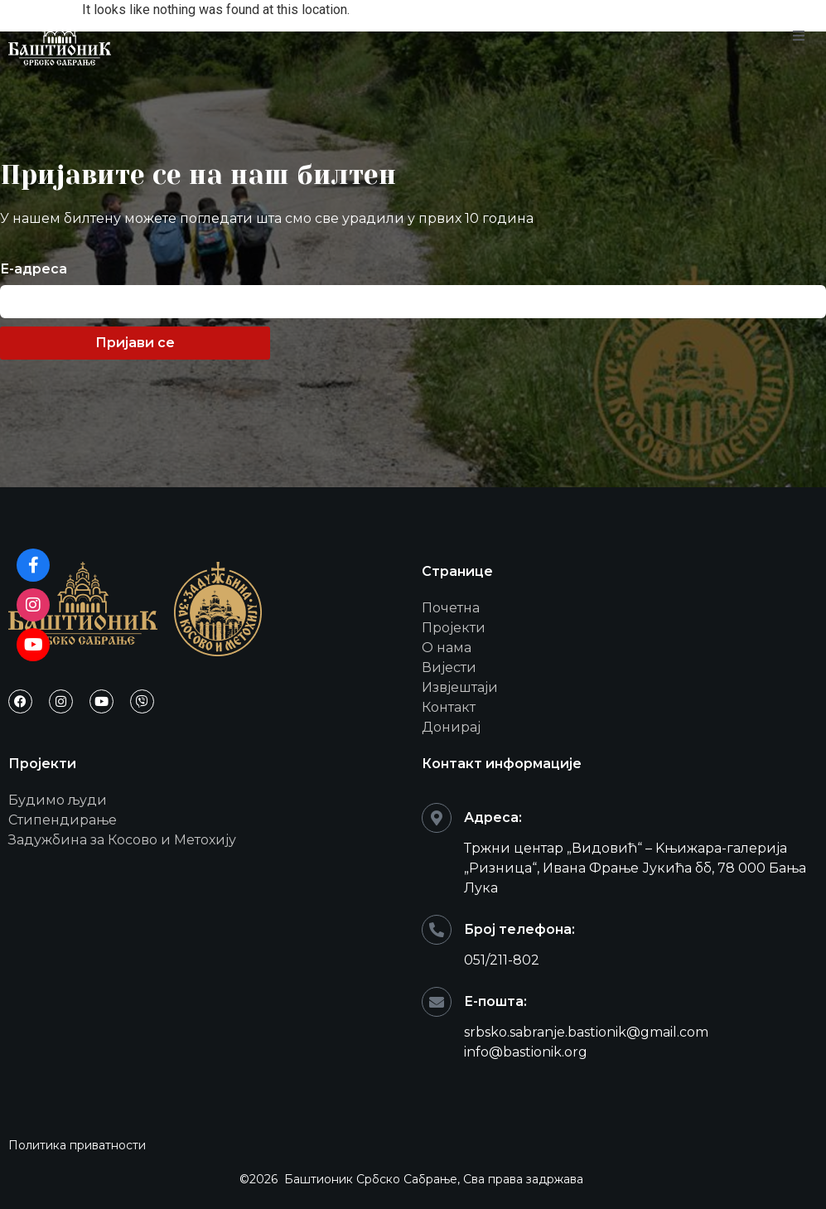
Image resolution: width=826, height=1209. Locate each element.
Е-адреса (33, 270)
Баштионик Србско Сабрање (370, 1179)
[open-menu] (799, 36)
